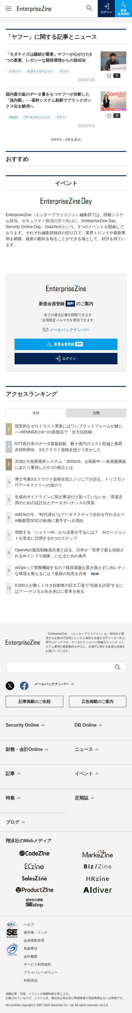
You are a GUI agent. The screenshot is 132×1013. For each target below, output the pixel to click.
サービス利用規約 (37, 964)
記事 (13, 774)
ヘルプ (29, 924)
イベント (87, 774)
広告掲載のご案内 (97, 701)
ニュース (87, 750)
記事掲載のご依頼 (34, 701)
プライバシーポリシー (41, 972)
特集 (13, 798)
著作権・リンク (36, 932)
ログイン (65, 358)
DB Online (89, 725)
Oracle (13, 117)
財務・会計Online (27, 750)
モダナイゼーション (40, 71)
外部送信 (30, 980)
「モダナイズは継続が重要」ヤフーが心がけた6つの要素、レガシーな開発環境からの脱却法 (49, 57)
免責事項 (30, 948)
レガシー (15, 71)
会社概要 (30, 956)
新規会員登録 (64, 344)
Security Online (26, 725)
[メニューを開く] (8, 8)
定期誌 (85, 798)
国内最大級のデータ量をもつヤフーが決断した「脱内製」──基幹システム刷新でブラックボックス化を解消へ (48, 100)
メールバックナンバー (66, 329)
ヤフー (64, 71)
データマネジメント (37, 117)
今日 (36, 413)
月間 (96, 413)
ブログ (16, 822)
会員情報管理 (34, 940)
